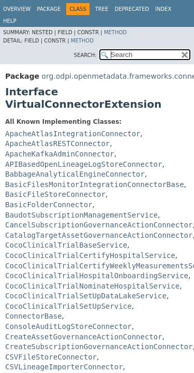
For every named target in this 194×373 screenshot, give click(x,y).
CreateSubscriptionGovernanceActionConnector (98, 346)
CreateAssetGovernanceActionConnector (83, 337)
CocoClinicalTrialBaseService (66, 245)
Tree (102, 9)
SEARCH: (85, 55)
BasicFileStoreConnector (55, 194)
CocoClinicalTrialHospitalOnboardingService (96, 275)
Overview (17, 9)
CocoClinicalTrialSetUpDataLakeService (86, 296)
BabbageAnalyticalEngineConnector (75, 174)
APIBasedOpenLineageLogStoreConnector (83, 164)
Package (49, 9)
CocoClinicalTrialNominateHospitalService (92, 286)
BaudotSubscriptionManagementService (81, 215)
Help (9, 21)
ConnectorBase (33, 316)
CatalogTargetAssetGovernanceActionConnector (98, 235)
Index (163, 9)
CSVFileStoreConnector (51, 357)
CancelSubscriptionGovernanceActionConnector (98, 225)
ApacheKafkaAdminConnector (59, 154)
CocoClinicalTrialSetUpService (68, 306)
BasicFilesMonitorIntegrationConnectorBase (94, 184)
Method (115, 32)
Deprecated (131, 9)
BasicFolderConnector (49, 204)
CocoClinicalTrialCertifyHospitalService (90, 255)
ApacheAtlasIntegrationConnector (72, 134)
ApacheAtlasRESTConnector (57, 143)
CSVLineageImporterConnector (64, 367)
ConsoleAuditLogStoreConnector (68, 326)
